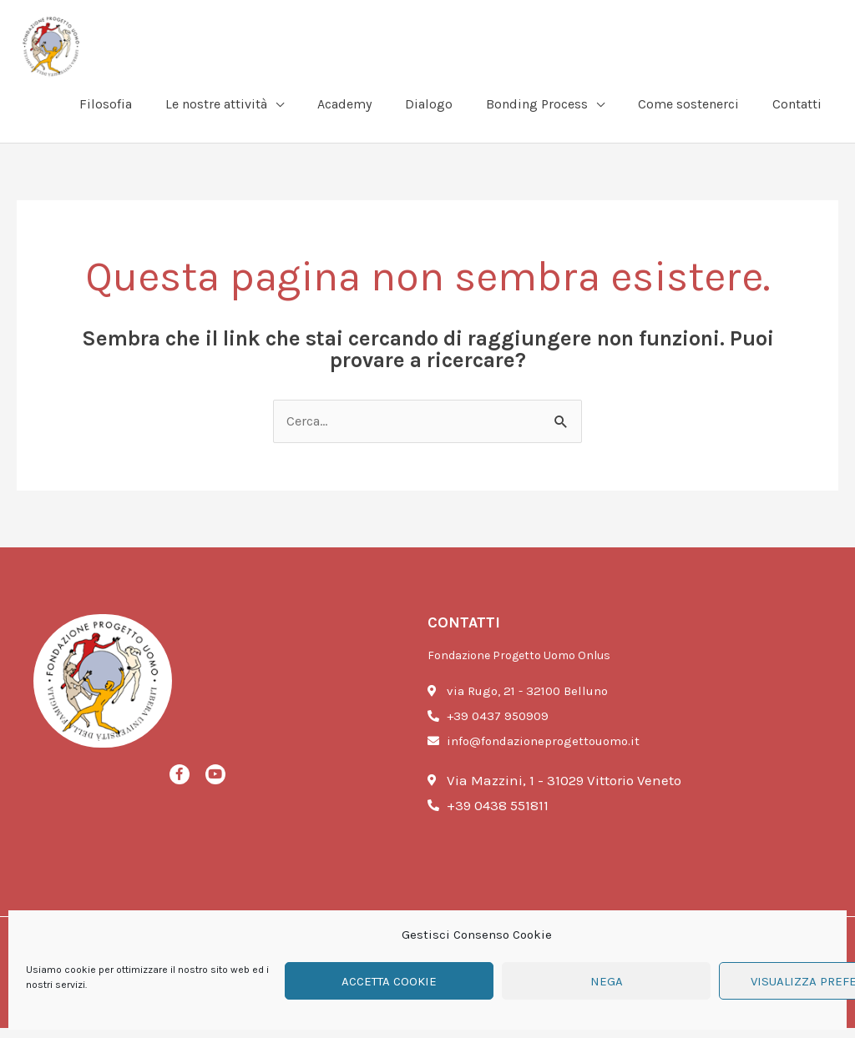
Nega (606, 981)
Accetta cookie (389, 981)
